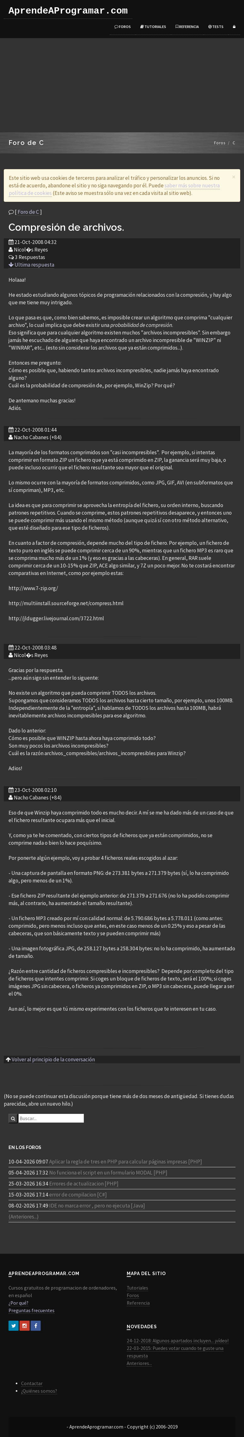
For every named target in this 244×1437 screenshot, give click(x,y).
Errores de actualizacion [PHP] (84, 1183)
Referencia (187, 26)
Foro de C (28, 211)
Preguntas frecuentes (32, 1310)
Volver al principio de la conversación (53, 1059)
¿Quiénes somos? (39, 1391)
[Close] (233, 177)
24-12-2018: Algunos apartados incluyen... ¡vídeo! (178, 1341)
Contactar (32, 1383)
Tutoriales (153, 26)
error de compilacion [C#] (78, 1194)
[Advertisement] (122, 85)
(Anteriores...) (24, 1216)
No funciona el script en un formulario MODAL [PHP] (108, 1172)
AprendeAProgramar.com (68, 11)
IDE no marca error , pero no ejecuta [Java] (97, 1205)
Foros (122, 26)
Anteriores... (139, 1363)
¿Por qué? (18, 1303)
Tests (216, 26)
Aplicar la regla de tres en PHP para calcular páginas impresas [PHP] (125, 1161)
